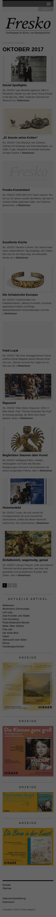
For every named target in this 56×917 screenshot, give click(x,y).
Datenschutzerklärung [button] (29, 100)
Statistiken (45, 59)
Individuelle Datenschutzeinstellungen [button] (28, 92)
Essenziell (9, 59)
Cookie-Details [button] (15, 100)
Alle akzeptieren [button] (28, 73)
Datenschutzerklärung (12, 46)
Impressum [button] (42, 100)
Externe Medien (11, 63)
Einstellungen (22, 49)
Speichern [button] (28, 82)
